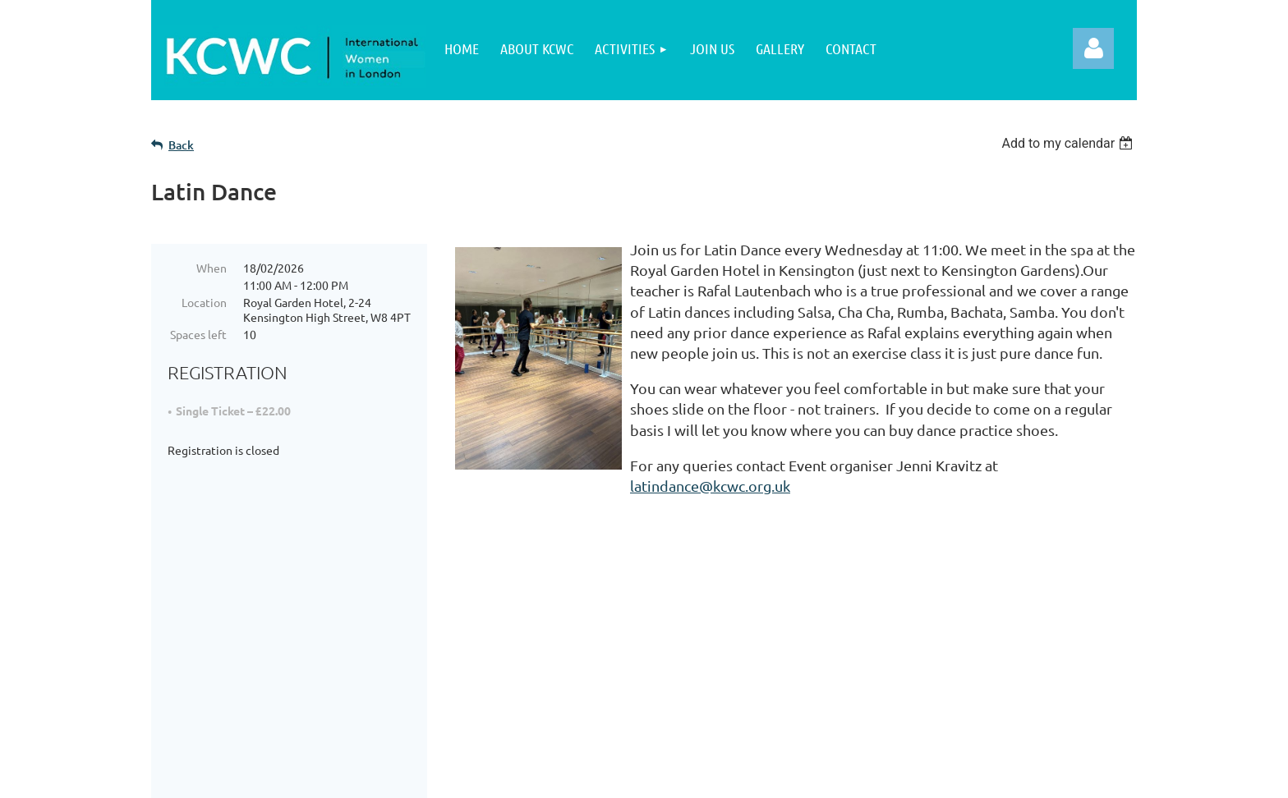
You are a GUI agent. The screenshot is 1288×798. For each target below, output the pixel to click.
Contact (545, 705)
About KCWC (235, 663)
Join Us (216, 684)
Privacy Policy (564, 643)
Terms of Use (562, 684)
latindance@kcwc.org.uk (710, 485)
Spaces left (198, 334)
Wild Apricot (941, 777)
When (211, 267)
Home (212, 643)
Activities (223, 705)
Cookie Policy (564, 663)
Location (204, 302)
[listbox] (1069, 143)
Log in (1093, 48)
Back (181, 145)
